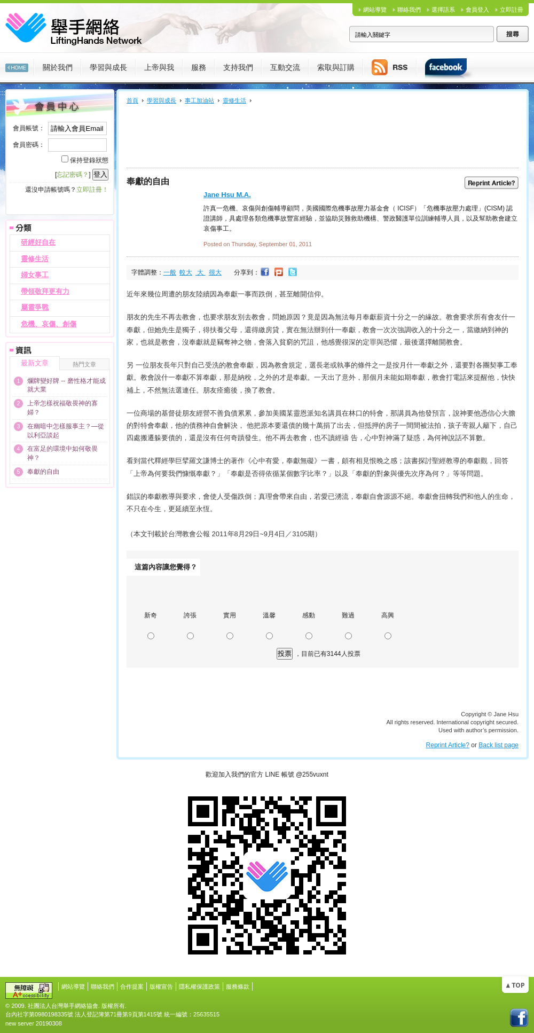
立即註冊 (511, 9)
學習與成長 (161, 100)
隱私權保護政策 (199, 986)
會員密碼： (29, 144)
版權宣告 (161, 986)
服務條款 (237, 986)
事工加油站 (199, 100)
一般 (169, 272)
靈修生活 (35, 259)
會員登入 (477, 9)
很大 (215, 272)
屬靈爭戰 (35, 307)
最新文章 (35, 363)
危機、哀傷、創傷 (48, 324)
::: (2, 93)
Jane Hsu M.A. (227, 195)
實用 (229, 615)
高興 (387, 615)
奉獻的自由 (43, 471)
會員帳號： (29, 128)
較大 (185, 272)
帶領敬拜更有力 (45, 291)
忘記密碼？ (73, 174)
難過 (348, 615)
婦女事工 (35, 275)
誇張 (190, 615)
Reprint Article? (447, 745)
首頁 (132, 100)
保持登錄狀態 (89, 160)
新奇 (150, 615)
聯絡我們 (409, 9)
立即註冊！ (92, 189)
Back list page (498, 745)
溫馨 (269, 615)
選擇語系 (443, 9)
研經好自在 (38, 242)
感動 (308, 615)
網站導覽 (375, 9)
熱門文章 (84, 364)
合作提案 (132, 986)
